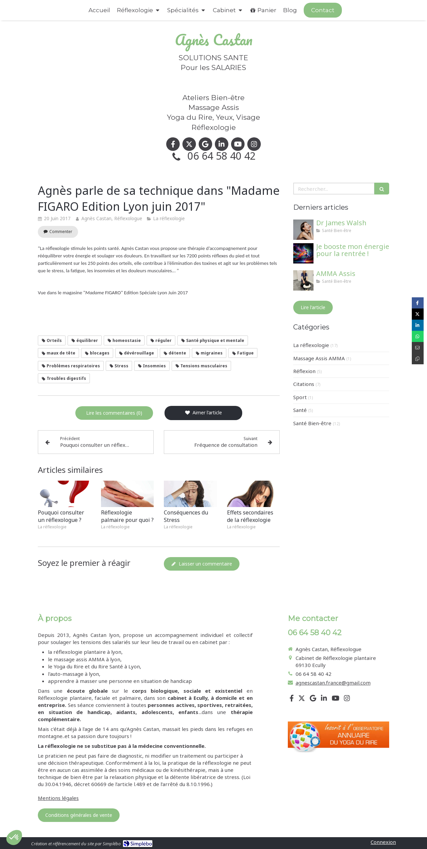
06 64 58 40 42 (221, 156)
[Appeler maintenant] (323, 10)
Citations (303, 384)
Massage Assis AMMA (319, 358)
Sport (300, 397)
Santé (300, 410)
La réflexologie (311, 345)
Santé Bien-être (312, 423)
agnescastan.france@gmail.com (333, 682)
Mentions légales (58, 798)
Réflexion (304, 371)
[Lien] (338, 736)
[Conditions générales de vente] (79, 815)
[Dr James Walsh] (303, 230)
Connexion (383, 842)
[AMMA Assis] (303, 280)
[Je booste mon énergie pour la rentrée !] (303, 253)
